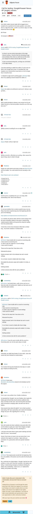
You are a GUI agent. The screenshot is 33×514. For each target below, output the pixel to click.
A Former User (7, 114)
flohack (5, 21)
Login (10, 501)
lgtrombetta (6, 206)
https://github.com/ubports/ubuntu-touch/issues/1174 (14, 215)
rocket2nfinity (7, 280)
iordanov (6, 295)
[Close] (30, 478)
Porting (10, 13)
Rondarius (6, 165)
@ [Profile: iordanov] (3, 382)
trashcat (6, 193)
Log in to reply (27, 15)
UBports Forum (14, 2)
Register (5, 501)
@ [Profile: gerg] (2, 89)
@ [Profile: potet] (3, 47)
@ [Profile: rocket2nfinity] (11, 382)
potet (5, 422)
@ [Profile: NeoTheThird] (28, 168)
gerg (5, 44)
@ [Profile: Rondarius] (4, 283)
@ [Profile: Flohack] (24, 76)
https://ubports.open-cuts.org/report (10, 175)
